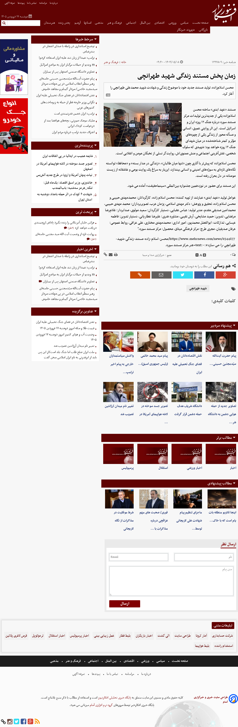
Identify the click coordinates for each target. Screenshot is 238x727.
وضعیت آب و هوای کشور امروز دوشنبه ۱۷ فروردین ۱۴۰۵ (66, 337)
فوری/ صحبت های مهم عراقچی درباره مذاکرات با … (153, 520)
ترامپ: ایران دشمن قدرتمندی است (74, 113)
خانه (123, 62)
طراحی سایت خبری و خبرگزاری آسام (211, 699)
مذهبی (99, 22)
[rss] (37, 721)
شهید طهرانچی (198, 288)
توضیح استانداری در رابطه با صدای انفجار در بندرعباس (69, 49)
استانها (87, 22)
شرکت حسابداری (222, 636)
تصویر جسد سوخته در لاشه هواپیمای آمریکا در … (153, 414)
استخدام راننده (224, 646)
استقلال (163, 468)
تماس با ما (32, 3)
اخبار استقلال (57, 636)
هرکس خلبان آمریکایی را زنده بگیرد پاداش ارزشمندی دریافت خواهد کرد (65, 225)
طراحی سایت (183, 636)
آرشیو (77, 22)
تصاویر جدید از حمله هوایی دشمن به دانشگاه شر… (222, 414)
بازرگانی (203, 29)
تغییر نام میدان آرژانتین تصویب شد (74, 346)
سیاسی (184, 22)
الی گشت (163, 636)
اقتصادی (159, 22)
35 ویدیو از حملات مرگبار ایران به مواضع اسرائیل (67, 64)
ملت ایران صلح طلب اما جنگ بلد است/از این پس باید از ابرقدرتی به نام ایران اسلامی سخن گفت (67, 354)
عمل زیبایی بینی (104, 636)
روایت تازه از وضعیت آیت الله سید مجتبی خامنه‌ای (64, 234)
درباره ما (54, 3)
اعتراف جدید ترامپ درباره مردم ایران (73, 132)
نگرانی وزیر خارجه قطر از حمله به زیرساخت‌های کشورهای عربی (68, 105)
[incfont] (204, 255)
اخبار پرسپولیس (79, 636)
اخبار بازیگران (144, 636)
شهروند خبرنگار (186, 29)
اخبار (233, 468)
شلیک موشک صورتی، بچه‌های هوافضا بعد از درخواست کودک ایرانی (69, 123)
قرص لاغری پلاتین (16, 636)
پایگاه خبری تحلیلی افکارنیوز (114, 697)
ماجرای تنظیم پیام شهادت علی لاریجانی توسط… (189, 520)
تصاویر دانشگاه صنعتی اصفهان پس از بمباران (69, 71)
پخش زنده (64, 22)
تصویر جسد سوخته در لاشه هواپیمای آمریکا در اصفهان (64, 166)
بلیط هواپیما (202, 646)
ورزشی (173, 22)
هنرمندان (49, 22)
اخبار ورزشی (194, 468)
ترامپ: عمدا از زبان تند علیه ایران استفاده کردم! (67, 57)
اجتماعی (131, 22)
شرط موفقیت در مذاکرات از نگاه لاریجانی (124, 520)
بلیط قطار (125, 636)
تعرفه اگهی (10, 3)
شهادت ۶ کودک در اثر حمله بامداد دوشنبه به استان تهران (64, 197)
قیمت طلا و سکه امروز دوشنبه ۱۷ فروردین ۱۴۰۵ (67, 328)
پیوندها (21, 3)
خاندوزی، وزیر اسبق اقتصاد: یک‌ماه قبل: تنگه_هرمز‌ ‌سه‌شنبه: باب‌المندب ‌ (68, 185)
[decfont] (197, 255)
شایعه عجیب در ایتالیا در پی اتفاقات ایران (68, 156)
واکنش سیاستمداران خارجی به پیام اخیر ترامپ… (121, 364)
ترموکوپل (37, 636)
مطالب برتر (224, 438)
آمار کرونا (201, 636)
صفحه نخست (200, 22)
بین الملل (145, 22)
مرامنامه (43, 3)
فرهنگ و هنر (114, 22)
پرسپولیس (128, 468)
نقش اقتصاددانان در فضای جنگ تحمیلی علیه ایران (187, 364)
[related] (108, 95)
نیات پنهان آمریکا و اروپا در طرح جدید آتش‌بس (64, 175)
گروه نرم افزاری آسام (101, 705)
